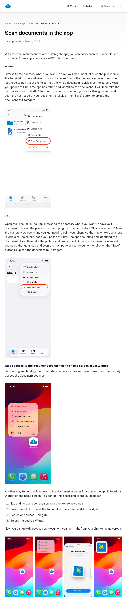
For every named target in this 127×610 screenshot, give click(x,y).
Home (8, 23)
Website (72, 6)
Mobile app (20, 23)
